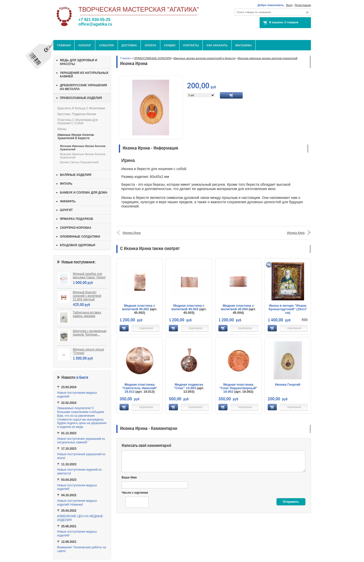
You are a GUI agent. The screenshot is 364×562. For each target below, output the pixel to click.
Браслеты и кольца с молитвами (81, 108)
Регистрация (303, 5)
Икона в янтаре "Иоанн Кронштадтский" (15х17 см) (288, 309)
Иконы (61, 129)
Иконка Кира (296, 233)
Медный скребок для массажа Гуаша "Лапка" (89, 275)
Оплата (150, 45)
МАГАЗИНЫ (243, 45)
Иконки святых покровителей (79, 162)
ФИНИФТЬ (68, 201)
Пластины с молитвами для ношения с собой (77, 121)
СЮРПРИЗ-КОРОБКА (75, 228)
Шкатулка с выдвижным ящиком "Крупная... (89, 332)
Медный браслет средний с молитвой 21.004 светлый (87, 295)
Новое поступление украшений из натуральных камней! (81, 440)
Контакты (191, 45)
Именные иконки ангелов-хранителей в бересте (204, 58)
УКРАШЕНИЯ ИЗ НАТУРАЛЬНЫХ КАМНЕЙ (84, 74)
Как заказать (217, 45)
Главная (64, 45)
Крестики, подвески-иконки (76, 114)
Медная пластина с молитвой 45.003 (187, 307)
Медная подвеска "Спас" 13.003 (188, 386)
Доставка (129, 45)
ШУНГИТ (66, 210)
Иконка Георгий (287, 384)
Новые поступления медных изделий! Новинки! (77, 502)
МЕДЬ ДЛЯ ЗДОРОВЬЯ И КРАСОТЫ (78, 62)
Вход (289, 5)
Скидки (169, 45)
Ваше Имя (129, 477)
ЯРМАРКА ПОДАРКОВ (76, 219)
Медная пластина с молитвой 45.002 (138, 307)
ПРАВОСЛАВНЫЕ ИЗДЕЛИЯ (152, 58)
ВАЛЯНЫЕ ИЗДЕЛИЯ (75, 175)
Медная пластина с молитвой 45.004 (237, 307)
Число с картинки (135, 492)
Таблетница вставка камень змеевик (87, 314)
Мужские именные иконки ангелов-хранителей (83, 156)
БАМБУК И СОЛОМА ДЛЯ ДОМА (83, 192)
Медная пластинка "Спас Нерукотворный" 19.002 (238, 388)
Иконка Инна (132, 233)
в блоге (82, 377)
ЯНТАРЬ (66, 183)
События (106, 45)
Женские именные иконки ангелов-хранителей (267, 58)
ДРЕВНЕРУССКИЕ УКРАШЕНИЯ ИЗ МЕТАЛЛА (83, 87)
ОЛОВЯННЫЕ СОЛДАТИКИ (80, 236)
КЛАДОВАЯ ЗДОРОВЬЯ (77, 245)
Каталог (84, 45)
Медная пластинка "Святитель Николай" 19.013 (139, 388)
